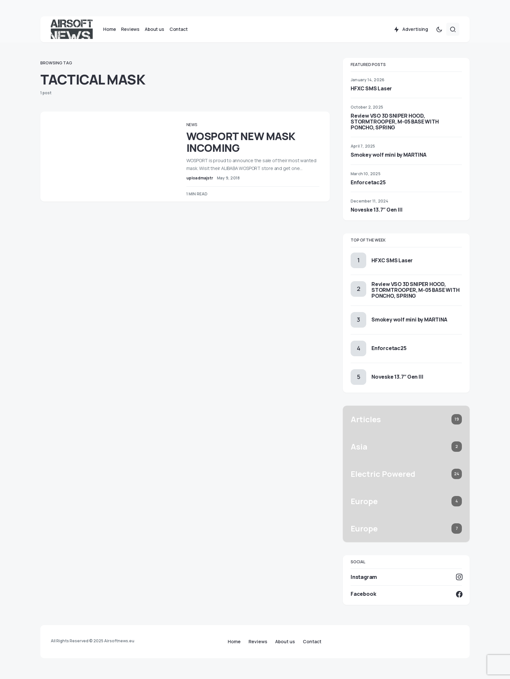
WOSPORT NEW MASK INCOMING (249, 147)
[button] (439, 33)
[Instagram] (406, 581)
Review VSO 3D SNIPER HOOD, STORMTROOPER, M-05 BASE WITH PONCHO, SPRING (394, 126)
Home (234, 641)
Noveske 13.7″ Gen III (376, 214)
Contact (312, 641)
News (200, 129)
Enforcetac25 (368, 186)
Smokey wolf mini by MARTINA (388, 159)
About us (285, 641)
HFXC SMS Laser (371, 93)
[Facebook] (406, 599)
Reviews (257, 641)
